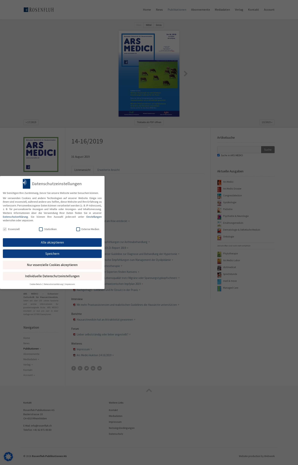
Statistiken (48, 227)
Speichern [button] (52, 252)
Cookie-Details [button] (36, 282)
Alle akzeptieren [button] (52, 240)
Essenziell (11, 227)
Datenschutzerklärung (15, 215)
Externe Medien (87, 227)
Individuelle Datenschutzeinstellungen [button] (52, 274)
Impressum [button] (70, 282)
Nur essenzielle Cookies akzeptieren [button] (52, 263)
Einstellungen (94, 215)
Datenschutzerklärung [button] (53, 282)
